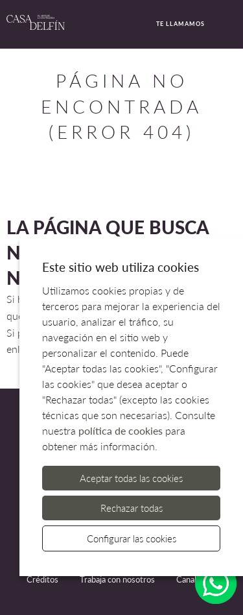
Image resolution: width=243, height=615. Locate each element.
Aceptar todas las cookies (131, 478)
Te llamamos (174, 24)
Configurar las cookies (131, 538)
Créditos (42, 579)
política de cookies (120, 430)
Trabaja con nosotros (117, 579)
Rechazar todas (131, 508)
